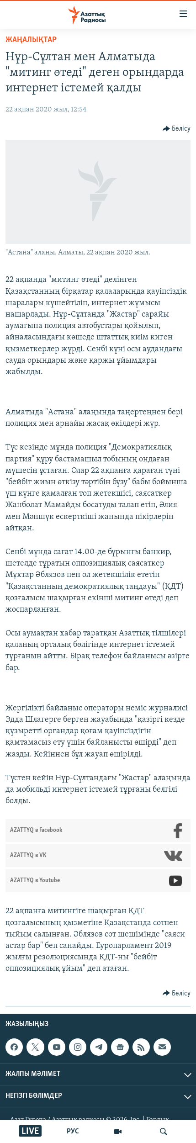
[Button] (177, 129)
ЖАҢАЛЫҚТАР (31, 40)
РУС (73, 1131)
